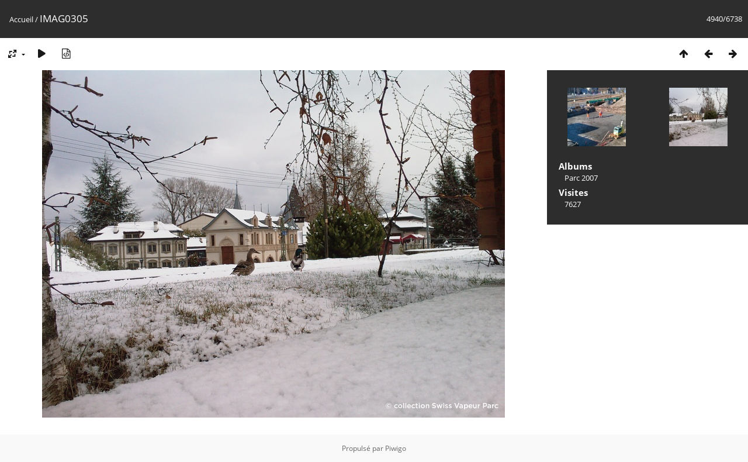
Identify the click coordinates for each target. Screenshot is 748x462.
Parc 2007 (581, 178)
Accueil (21, 19)
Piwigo (395, 448)
